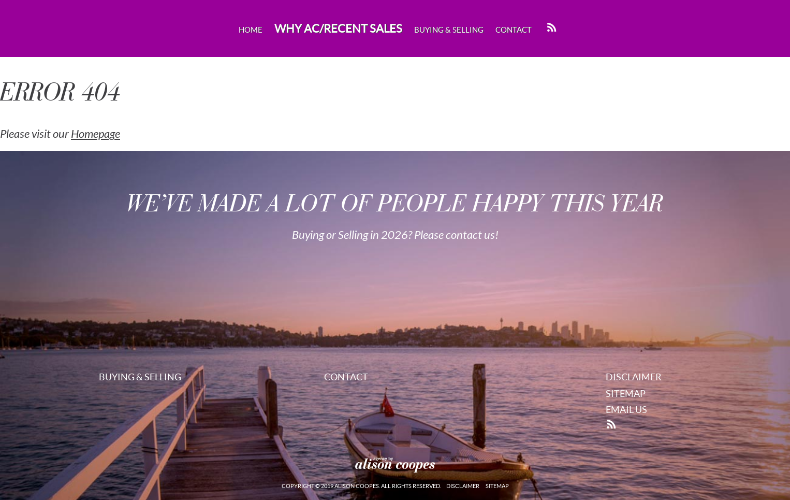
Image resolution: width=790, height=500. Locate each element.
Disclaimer (634, 377)
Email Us (626, 409)
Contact (513, 29)
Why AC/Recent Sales (338, 28)
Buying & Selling (449, 29)
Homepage (95, 134)
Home (250, 29)
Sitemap (626, 393)
